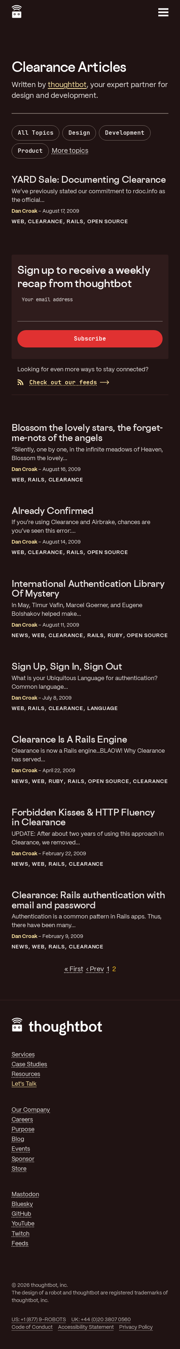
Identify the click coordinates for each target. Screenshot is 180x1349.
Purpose (23, 1129)
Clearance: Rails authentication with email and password (88, 900)
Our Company (31, 1110)
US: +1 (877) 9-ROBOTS (39, 1319)
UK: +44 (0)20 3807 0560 (101, 1319)
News (20, 635)
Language (102, 708)
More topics (70, 151)
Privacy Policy (136, 1327)
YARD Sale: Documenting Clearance (89, 179)
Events (21, 1149)
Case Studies (29, 1064)
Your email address (47, 299)
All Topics (35, 133)
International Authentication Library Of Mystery (88, 588)
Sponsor (23, 1159)
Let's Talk (24, 1084)
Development (124, 133)
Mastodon (25, 1194)
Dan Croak (24, 211)
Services (23, 1055)
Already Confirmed (52, 510)
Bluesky (22, 1204)
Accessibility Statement (86, 1327)
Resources (26, 1074)
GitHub (21, 1214)
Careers (22, 1120)
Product (30, 151)
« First (73, 969)
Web (18, 221)
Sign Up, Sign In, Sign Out (67, 666)
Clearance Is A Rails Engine (69, 739)
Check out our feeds (57, 382)
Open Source (108, 221)
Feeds (20, 1243)
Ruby (115, 635)
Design (79, 133)
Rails (75, 221)
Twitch (20, 1234)
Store (19, 1169)
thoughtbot (67, 85)
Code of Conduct (32, 1327)
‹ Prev (95, 969)
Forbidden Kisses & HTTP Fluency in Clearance (83, 817)
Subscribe (90, 338)
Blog (18, 1139)
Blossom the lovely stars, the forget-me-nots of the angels (87, 432)
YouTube (23, 1224)
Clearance (45, 221)
